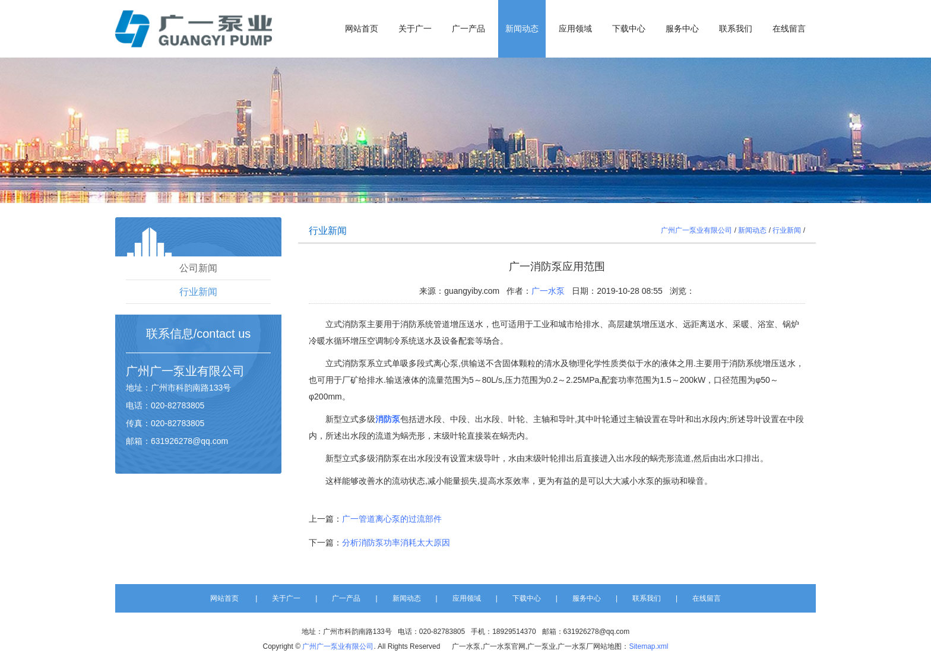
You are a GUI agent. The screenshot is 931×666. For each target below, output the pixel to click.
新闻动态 (522, 28)
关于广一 (415, 28)
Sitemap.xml (648, 646)
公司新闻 (198, 268)
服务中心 (682, 28)
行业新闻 (198, 292)
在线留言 (789, 28)
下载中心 (628, 28)
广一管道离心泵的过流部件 (392, 519)
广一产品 (468, 28)
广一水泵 (548, 291)
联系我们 (735, 28)
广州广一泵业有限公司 (696, 230)
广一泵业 (173, 371)
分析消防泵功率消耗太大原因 (396, 542)
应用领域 (575, 28)
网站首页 (361, 28)
